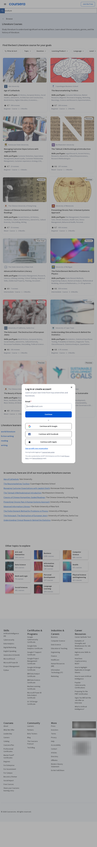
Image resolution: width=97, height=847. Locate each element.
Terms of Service (37, 458)
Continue (48, 414)
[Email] (48, 406)
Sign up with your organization (36, 448)
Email (28, 401)
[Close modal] (71, 387)
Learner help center (48, 452)
